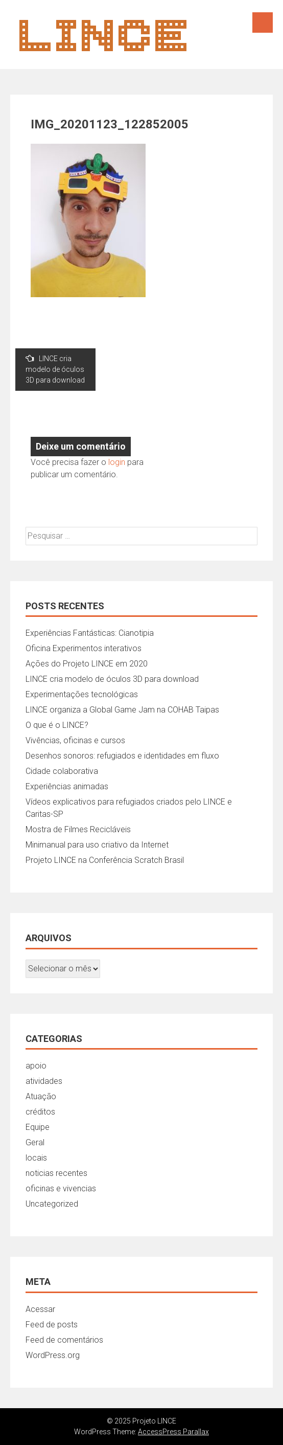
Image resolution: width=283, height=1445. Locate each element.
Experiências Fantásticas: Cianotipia (90, 633)
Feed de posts (52, 1324)
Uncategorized (52, 1204)
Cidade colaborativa (62, 771)
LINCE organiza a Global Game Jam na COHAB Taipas (122, 710)
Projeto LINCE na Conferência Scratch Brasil (105, 860)
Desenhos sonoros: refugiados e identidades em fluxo (122, 756)
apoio (36, 1066)
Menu (262, 22)
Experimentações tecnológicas (82, 694)
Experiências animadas (67, 786)
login (116, 462)
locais (36, 1158)
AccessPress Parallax (173, 1432)
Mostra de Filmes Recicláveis (78, 829)
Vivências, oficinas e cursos (75, 740)
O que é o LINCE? (57, 725)
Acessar (40, 1309)
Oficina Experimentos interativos (84, 648)
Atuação (41, 1096)
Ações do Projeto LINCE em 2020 (87, 664)
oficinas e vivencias (61, 1188)
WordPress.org (53, 1355)
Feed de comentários (64, 1340)
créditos (40, 1112)
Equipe (38, 1127)
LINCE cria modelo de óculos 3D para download (55, 369)
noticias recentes (56, 1173)
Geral (35, 1142)
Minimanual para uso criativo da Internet (97, 845)
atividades (44, 1081)
